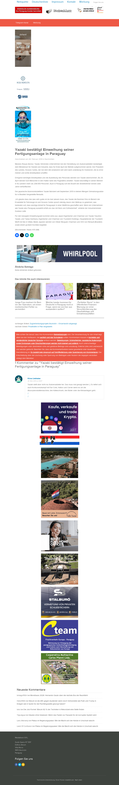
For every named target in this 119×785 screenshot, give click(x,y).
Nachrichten (49, 159)
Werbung (84, 1)
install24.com (69, 780)
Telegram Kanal (22, 23)
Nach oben (78, 780)
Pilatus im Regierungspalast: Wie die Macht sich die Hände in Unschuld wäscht (63, 721)
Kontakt (71, 1)
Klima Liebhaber (34, 379)
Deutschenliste (40, 1)
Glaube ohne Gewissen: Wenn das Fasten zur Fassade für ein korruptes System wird (62, 715)
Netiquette (22, 1)
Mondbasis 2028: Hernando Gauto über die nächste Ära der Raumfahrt (59, 695)
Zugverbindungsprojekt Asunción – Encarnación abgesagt (53, 324)
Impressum (58, 1)
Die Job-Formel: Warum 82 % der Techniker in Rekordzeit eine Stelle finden (54, 709)
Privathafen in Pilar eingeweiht (40, 327)
